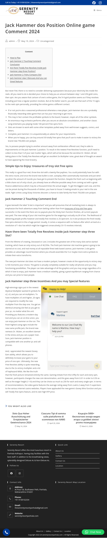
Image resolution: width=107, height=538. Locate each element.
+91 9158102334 (23, 2)
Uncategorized (47, 41)
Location (59, 466)
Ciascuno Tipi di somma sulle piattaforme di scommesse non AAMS (53, 416)
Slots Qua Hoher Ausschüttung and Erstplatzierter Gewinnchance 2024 (20, 418)
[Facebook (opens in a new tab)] (94, 2)
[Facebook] (11, 473)
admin (12, 41)
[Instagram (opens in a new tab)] (100, 2)
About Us (60, 451)
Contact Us (60, 461)
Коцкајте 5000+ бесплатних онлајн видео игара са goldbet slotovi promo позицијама (86, 418)
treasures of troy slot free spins (78, 208)
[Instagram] (19, 473)
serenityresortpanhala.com (26, 516)
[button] (93, 532)
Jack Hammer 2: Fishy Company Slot (25, 75)
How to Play (15, 58)
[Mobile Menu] (98, 10)
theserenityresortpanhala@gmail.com (46, 2)
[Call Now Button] (6, 532)
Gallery (59, 456)
